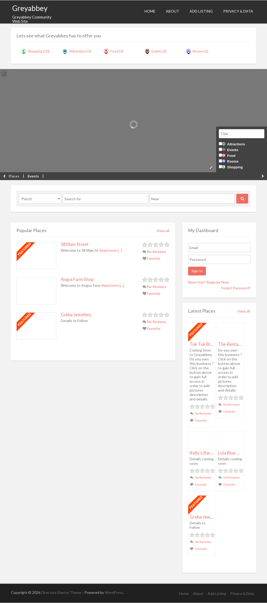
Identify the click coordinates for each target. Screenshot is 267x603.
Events (230, 150)
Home (149, 11)
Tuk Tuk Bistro (204, 344)
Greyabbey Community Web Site (32, 19)
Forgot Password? (236, 288)
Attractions (233, 144)
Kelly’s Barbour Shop (210, 453)
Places (14, 176)
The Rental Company (238, 344)
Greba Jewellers (76, 314)
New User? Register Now (208, 282)
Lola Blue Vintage (235, 453)
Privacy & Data (238, 11)
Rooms (230, 161)
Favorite (151, 258)
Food (228, 156)
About (172, 11)
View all (163, 230)
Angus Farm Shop (77, 279)
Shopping (232, 167)
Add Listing (201, 11)
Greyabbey (29, 8)
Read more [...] (110, 250)
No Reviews (154, 251)
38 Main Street (75, 244)
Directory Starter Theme (61, 592)
